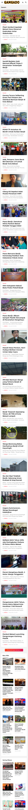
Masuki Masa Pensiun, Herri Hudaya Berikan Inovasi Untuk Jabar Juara (14, 350)
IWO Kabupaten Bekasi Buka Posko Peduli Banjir (13, 287)
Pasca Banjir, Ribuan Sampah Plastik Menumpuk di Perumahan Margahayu (14, 318)
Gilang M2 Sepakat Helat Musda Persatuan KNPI (13, 193)
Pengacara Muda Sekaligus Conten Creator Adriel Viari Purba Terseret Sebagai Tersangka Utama (8, 691)
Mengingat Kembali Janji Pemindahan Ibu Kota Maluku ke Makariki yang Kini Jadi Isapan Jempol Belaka (8, 775)
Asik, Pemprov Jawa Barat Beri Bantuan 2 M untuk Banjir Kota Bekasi (13, 162)
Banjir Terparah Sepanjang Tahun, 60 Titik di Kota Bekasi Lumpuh (13, 414)
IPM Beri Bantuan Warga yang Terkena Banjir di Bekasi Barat (13, 382)
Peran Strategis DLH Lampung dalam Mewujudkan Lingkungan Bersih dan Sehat (20, 727)
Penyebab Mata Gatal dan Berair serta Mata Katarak (20, 668)
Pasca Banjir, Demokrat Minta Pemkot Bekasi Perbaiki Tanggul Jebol (12, 224)
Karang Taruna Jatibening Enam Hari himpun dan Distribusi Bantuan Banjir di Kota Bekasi (14, 98)
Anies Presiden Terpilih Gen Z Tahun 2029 (19, 689)
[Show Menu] (2, 2)
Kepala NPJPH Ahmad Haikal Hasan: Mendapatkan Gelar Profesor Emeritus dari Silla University (8, 670)
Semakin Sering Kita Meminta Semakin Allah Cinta (19, 747)
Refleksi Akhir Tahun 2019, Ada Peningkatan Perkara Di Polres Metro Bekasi (13, 542)
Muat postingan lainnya (13, 650)
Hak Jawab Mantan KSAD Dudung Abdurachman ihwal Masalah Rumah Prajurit (7, 748)
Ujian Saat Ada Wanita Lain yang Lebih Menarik (7, 708)
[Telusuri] (26, 2)
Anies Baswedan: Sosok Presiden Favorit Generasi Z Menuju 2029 (20, 709)
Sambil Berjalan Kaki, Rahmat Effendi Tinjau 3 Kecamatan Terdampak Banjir (12, 64)
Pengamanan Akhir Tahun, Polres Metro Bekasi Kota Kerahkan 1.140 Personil (14, 604)
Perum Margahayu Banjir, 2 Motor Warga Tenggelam (14, 573)
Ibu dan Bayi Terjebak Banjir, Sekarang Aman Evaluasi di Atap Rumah (12, 478)
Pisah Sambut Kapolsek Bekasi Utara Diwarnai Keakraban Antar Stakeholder (12, 30)
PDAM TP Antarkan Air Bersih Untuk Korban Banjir (14, 131)
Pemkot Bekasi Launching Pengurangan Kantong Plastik (13, 636)
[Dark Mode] (23, 2)
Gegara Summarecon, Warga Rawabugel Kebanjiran (11, 510)
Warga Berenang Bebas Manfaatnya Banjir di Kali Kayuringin (13, 446)
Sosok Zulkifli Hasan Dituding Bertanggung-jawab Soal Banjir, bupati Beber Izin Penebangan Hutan (7, 728)
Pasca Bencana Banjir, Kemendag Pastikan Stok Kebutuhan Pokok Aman (13, 256)
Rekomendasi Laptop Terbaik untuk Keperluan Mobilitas (19, 794)
